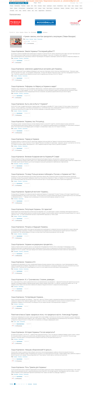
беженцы (15, 8)
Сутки (17, 32)
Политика (23, 5)
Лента (39, 2)
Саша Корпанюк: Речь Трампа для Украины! (28, 367)
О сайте (80, 2)
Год (29, 32)
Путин (81, 5)
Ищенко (11, 8)
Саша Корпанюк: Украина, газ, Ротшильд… (28, 121)
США (32, 5)
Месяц (26, 32)
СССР (36, 8)
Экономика (40, 5)
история (54, 5)
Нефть (20, 10)
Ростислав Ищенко (22, 8)
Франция (39, 8)
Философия (67, 8)
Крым (73, 5)
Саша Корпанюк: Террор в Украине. (25, 139)
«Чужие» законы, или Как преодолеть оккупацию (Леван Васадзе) (49, 36)
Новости (72, 8)
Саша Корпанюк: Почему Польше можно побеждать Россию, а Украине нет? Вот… (44, 174)
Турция (69, 5)
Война (35, 5)
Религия (81, 8)
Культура (76, 5)
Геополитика (17, 5)
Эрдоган (76, 8)
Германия (62, 8)
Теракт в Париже (49, 8)
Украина (28, 5)
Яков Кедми (12, 10)
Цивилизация (49, 5)
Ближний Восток (60, 5)
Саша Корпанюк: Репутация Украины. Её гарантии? (31, 209)
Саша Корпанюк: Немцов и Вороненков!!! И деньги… (31, 350)
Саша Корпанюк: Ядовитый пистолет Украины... (30, 192)
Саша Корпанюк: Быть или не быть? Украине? (29, 104)
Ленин (36, 10)
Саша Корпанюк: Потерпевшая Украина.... (28, 297)
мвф (32, 10)
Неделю (22, 32)
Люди (35, 2)
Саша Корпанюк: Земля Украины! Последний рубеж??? (33, 51)
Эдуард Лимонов (41, 10)
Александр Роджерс (30, 8)
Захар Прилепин (56, 8)
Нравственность (48, 10)
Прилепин (24, 10)
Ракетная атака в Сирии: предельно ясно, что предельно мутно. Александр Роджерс (44, 315)
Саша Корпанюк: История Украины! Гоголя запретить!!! (33, 332)
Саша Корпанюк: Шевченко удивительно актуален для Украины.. (37, 69)
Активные (45, 32)
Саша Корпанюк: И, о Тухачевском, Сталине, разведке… (33, 279)
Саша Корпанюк (19, 60)
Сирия (65, 5)
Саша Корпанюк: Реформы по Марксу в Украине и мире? (33, 86)
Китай (16, 10)
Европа (44, 5)
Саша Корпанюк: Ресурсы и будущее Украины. (29, 227)
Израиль (29, 10)
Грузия (35, 39)
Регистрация (72, 2)
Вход (77, 2)
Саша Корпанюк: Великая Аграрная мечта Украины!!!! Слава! (35, 157)
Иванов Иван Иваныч (20, 323)
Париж (44, 8)
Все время (33, 32)
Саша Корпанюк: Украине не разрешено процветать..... (33, 244)
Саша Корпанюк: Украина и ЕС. (23, 262)
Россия (11, 5)
